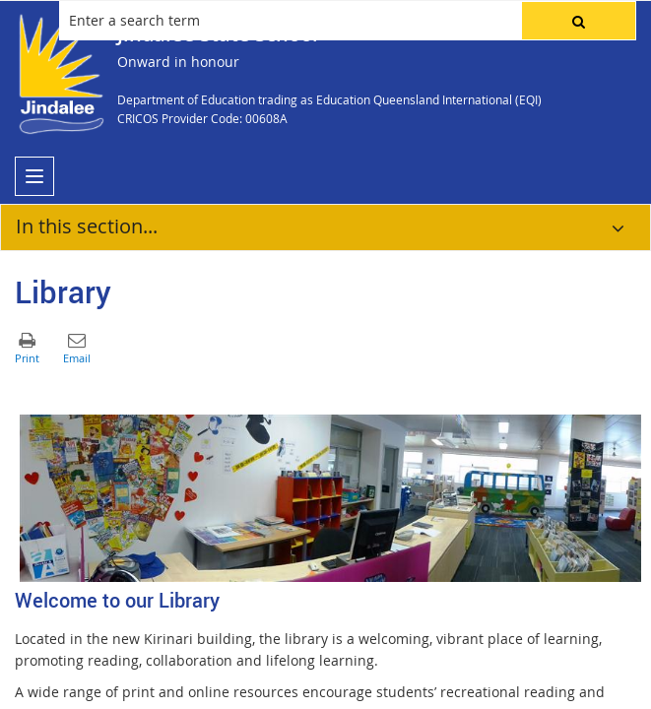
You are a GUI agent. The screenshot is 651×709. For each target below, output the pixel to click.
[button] (578, 20)
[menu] (34, 176)
